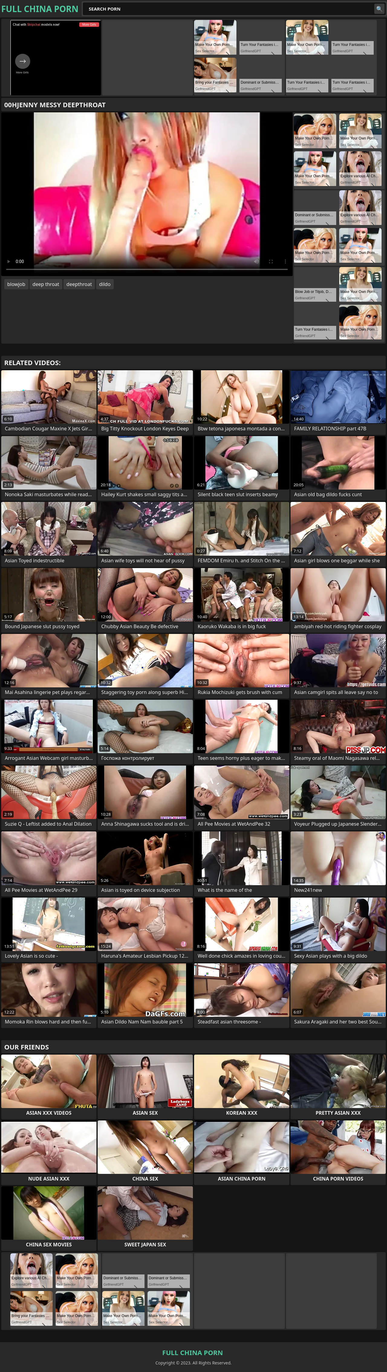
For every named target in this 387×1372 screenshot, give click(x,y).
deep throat (46, 284)
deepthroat (79, 284)
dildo (105, 284)
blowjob (16, 284)
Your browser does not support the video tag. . (147, 194)
